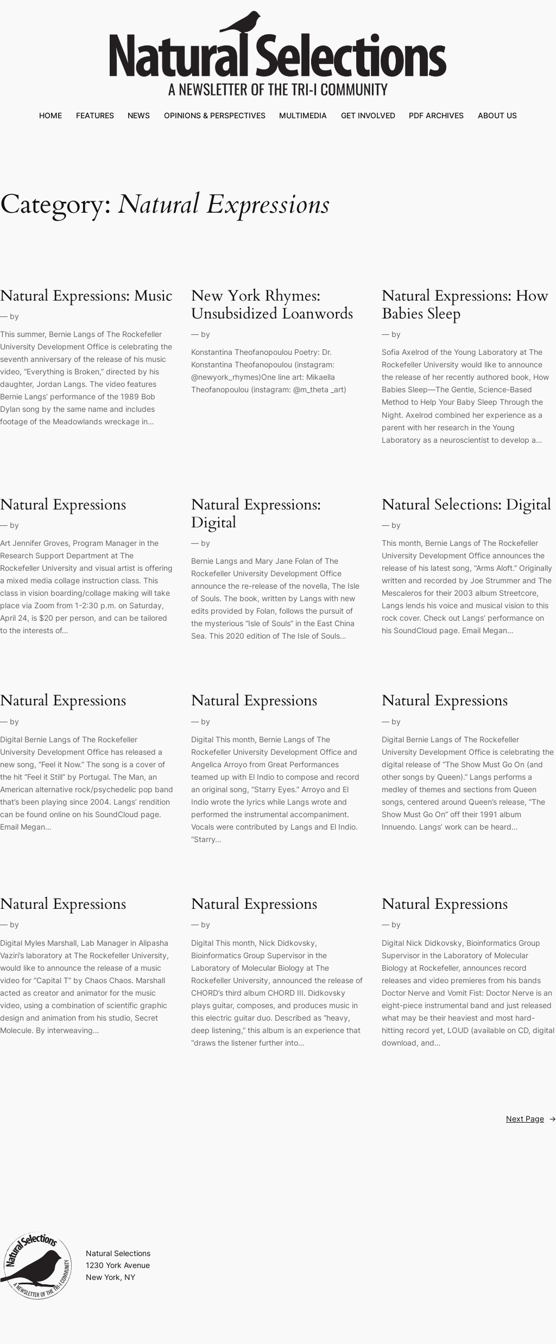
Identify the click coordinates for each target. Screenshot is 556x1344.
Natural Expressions (63, 505)
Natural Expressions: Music (86, 296)
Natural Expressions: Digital (256, 514)
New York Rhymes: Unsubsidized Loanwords (272, 305)
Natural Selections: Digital (466, 505)
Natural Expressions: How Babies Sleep (465, 305)
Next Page (531, 1119)
